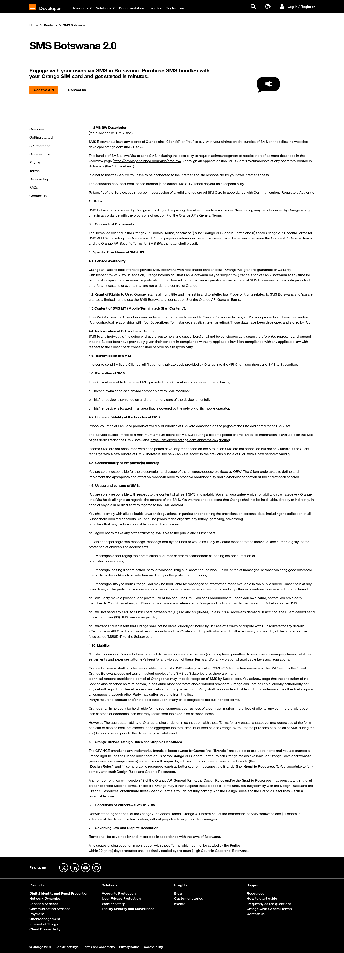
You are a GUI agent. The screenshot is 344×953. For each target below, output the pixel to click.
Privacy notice (129, 947)
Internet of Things (43, 924)
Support (253, 885)
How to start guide (262, 898)
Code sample (39, 154)
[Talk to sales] (269, 6)
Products (83, 8)
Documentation (132, 8)
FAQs (33, 187)
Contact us (77, 90)
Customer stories (188, 898)
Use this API (44, 90)
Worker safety (113, 904)
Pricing (34, 162)
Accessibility (153, 947)
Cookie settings (67, 947)
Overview (36, 129)
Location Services (43, 904)
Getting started (41, 137)
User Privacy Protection (121, 898)
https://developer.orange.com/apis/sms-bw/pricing (190, 440)
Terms (34, 170)
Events (179, 904)
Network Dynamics (45, 898)
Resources (255, 893)
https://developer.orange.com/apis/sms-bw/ (147, 161)
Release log (38, 179)
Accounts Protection (119, 893)
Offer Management (44, 919)
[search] (254, 6)
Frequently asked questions (269, 904)
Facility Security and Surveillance (128, 909)
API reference (39, 145)
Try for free (175, 8)
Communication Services (49, 909)
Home (33, 25)
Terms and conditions (99, 947)
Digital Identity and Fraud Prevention (58, 893)
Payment (36, 914)
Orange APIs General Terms (269, 909)
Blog (178, 893)
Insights (155, 8)
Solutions (106, 8)
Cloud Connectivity (44, 929)
